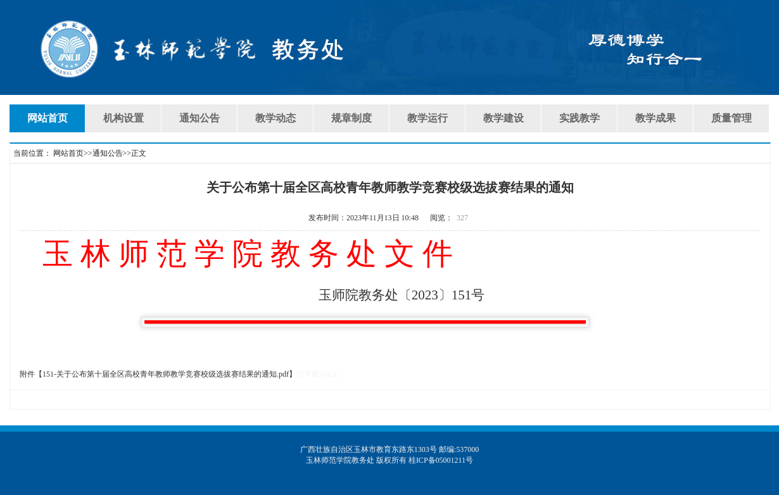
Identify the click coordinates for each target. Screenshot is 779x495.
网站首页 (47, 118)
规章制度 (351, 118)
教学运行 (427, 118)
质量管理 (731, 118)
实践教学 (579, 118)
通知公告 (199, 118)
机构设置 (123, 118)
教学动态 (275, 118)
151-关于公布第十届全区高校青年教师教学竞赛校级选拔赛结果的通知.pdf (165, 374)
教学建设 (503, 118)
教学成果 (655, 118)
